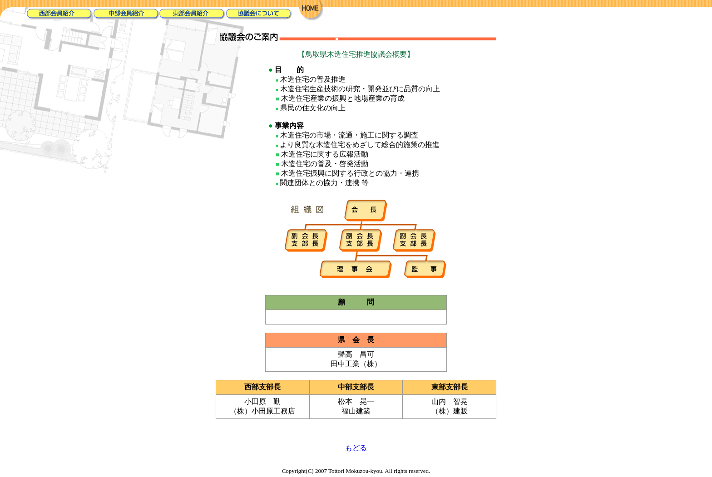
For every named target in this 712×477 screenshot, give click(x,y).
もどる (356, 448)
